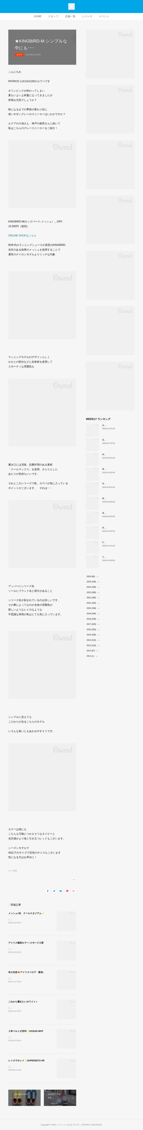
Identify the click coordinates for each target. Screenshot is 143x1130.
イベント (104, 16)
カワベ (19, 55)
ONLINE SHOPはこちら (22, 235)
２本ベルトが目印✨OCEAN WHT (25, 1031)
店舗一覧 (70, 16)
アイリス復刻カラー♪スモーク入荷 (26, 942)
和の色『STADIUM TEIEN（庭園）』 (118, 454)
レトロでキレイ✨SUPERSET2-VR (26, 1060)
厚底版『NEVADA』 (111, 469)
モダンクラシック (110, 557)
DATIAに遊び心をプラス (112, 542)
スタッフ (53, 16)
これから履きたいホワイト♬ (22, 1001)
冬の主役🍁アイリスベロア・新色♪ (26, 972)
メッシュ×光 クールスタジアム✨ (26, 913)
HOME (38, 16)
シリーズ (87, 16)
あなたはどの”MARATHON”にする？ (118, 425)
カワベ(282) (12, 871)
